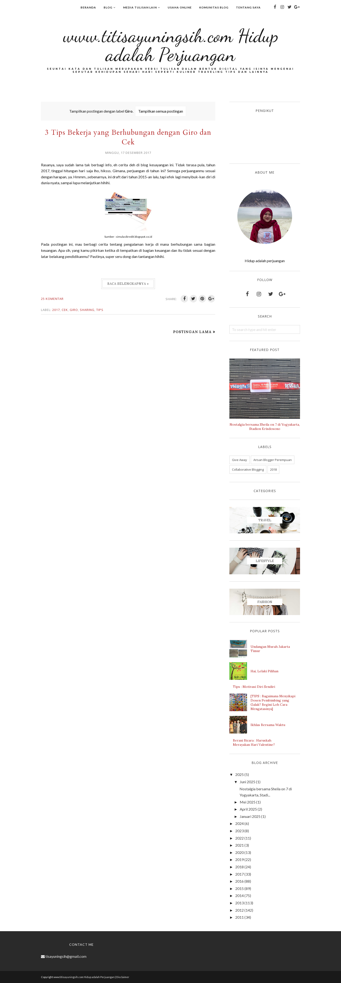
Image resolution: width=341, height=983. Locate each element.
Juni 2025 (247, 781)
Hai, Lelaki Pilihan (264, 671)
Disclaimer (122, 977)
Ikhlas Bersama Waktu (268, 725)
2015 (239, 888)
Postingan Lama (192, 332)
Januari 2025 (250, 816)
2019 (239, 859)
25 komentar (52, 299)
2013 (239, 903)
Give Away (239, 460)
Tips (99, 310)
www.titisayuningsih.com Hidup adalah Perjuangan (170, 45)
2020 (239, 852)
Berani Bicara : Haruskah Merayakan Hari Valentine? (254, 742)
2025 (239, 774)
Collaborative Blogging (248, 469)
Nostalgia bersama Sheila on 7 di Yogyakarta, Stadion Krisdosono (265, 426)
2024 (239, 823)
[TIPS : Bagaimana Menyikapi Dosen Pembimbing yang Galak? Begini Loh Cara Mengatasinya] (273, 702)
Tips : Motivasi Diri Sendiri (254, 687)
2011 (239, 917)
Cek (65, 310)
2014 (239, 895)
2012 (239, 910)
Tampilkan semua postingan (160, 111)
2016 (239, 881)
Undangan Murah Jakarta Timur (270, 648)
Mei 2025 (248, 802)
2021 (239, 845)
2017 (56, 310)
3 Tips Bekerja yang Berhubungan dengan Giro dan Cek (128, 137)
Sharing (87, 310)
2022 (239, 838)
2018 (273, 469)
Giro (74, 310)
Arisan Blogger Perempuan (272, 460)
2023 (239, 830)
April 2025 (248, 809)
